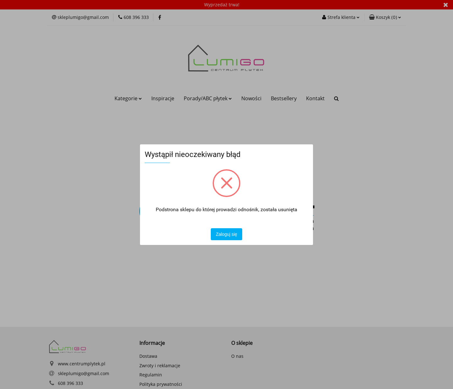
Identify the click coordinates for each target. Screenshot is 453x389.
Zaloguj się (226, 234)
